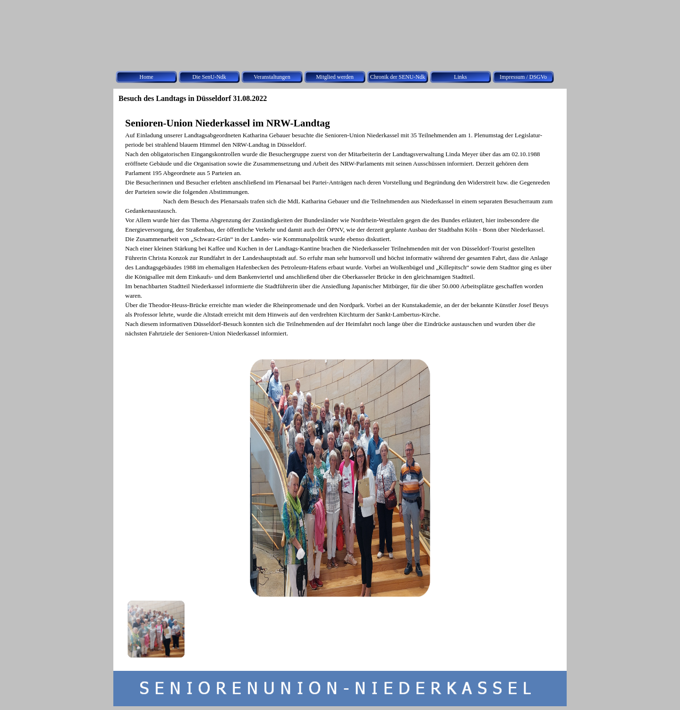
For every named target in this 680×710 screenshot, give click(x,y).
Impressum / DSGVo (523, 77)
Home (146, 77)
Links (460, 77)
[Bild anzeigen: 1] (156, 629)
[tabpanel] (340, 227)
